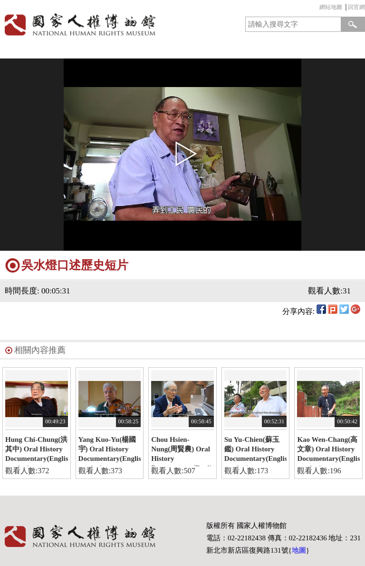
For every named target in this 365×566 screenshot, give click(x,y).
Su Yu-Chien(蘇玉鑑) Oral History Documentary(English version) (255, 451)
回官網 (356, 7)
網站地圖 (330, 7)
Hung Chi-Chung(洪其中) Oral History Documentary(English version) (36, 451)
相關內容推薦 (40, 350)
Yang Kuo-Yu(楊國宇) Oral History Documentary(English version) (109, 451)
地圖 (299, 550)
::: (317, 8)
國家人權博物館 (89, 24)
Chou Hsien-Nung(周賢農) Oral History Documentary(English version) (182, 451)
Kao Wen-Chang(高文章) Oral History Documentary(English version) (328, 451)
